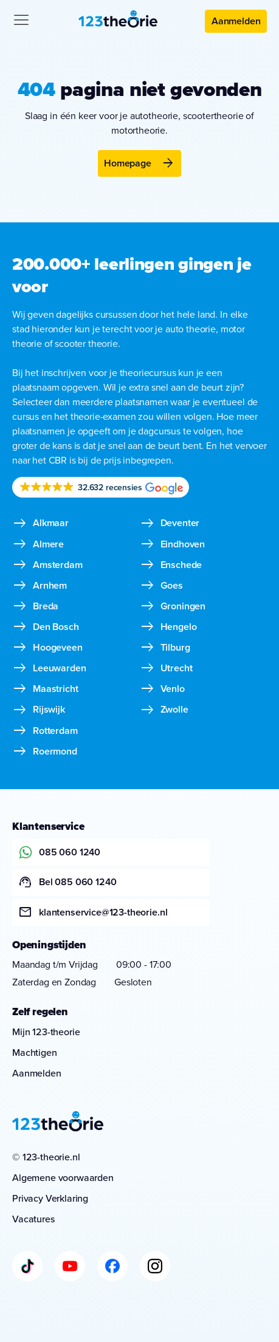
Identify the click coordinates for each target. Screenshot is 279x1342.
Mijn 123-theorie (46, 1032)
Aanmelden (236, 21)
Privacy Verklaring (50, 1198)
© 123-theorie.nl (46, 1157)
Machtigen (34, 1053)
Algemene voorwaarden (63, 1178)
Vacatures (33, 1219)
